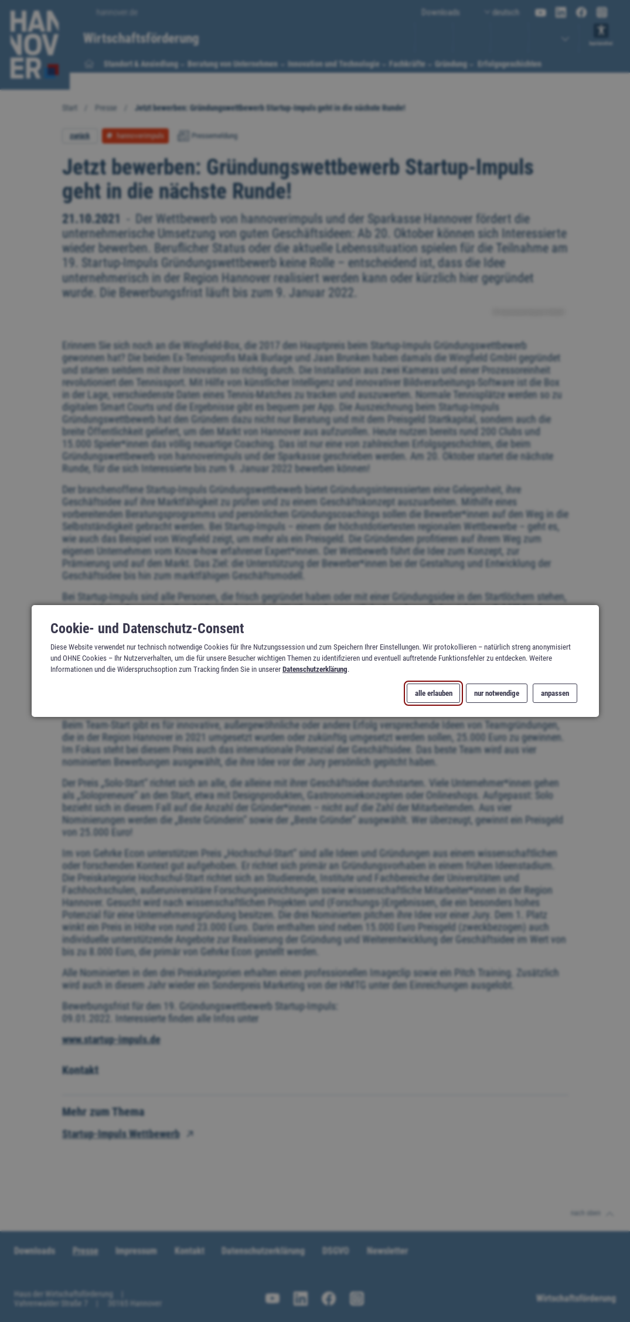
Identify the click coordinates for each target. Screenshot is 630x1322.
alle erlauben (433, 693)
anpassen (555, 693)
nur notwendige (496, 693)
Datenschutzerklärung (315, 669)
